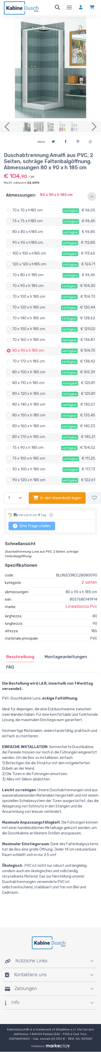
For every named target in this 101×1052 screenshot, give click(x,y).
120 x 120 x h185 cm (29, 264)
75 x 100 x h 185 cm (28, 458)
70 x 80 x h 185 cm (28, 275)
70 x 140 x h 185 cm (28, 318)
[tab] (20, 657)
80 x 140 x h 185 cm (28, 404)
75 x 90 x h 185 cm (28, 447)
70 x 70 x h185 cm (27, 210)
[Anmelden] (81, 8)
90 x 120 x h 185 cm (28, 480)
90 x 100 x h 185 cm (28, 469)
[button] (50, 196)
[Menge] (15, 498)
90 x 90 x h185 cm (27, 242)
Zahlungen (21, 988)
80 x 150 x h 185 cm (28, 415)
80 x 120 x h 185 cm (28, 394)
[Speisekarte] (69, 7)
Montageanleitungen (66, 656)
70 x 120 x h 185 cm (28, 307)
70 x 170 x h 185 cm (28, 361)
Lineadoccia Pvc (81, 606)
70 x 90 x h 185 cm (28, 286)
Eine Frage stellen (32, 526)
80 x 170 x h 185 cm (28, 437)
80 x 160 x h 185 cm (28, 426)
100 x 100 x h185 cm (29, 253)
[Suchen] (57, 7)
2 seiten (89, 582)
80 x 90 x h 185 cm (28, 350)
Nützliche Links (26, 961)
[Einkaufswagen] (92, 8)
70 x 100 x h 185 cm (28, 296)
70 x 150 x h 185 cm (28, 329)
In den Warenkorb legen (57, 498)
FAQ (10, 667)
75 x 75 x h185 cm (27, 221)
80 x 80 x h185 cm (27, 232)
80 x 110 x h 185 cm (28, 383)
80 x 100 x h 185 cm (28, 372)
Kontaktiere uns (26, 974)
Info (12, 1002)
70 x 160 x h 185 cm (28, 340)
